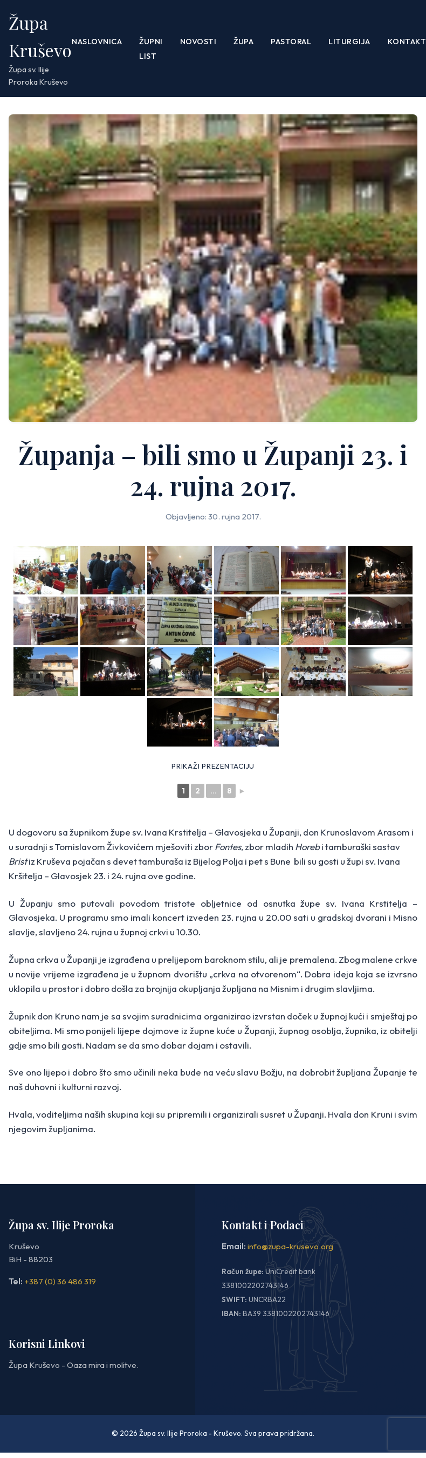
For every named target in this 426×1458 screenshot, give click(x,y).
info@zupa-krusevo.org (290, 1246)
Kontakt (407, 41)
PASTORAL (291, 41)
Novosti (198, 41)
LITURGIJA (349, 41)
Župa (243, 41)
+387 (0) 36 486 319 (60, 1281)
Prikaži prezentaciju (213, 766)
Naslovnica (97, 41)
